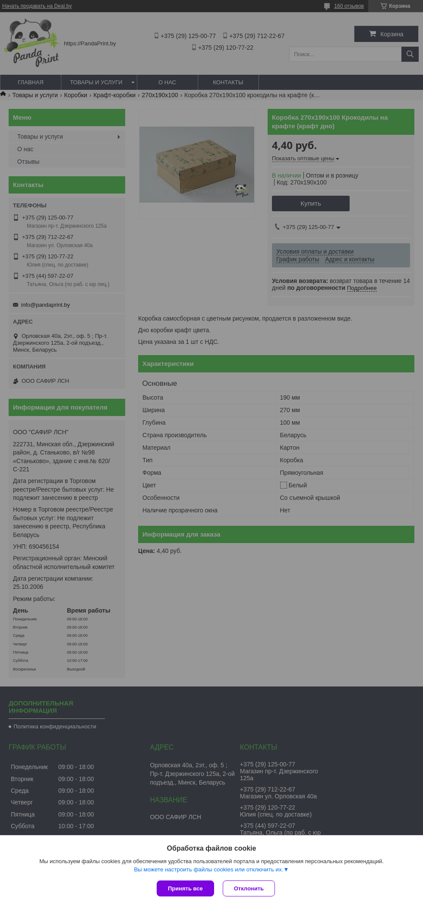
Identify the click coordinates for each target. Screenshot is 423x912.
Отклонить (249, 888)
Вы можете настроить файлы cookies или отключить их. (208, 869)
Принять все (185, 888)
